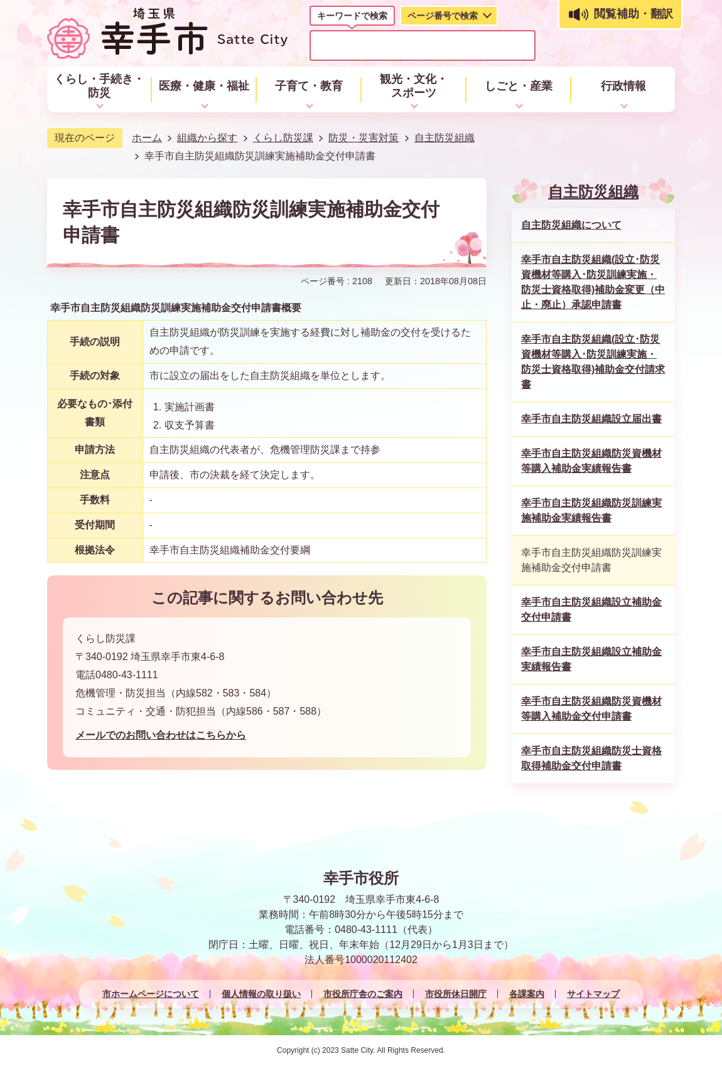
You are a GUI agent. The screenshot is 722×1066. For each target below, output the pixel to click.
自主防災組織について (571, 225)
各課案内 (526, 994)
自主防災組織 (444, 137)
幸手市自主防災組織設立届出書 (591, 418)
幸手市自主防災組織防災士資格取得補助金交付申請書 (591, 758)
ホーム (147, 137)
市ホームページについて (150, 994)
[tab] (352, 18)
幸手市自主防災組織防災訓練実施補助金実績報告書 (591, 510)
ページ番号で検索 (442, 16)
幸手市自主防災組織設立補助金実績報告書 (591, 659)
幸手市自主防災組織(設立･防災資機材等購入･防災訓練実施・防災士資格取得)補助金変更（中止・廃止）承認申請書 (593, 282)
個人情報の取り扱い (261, 994)
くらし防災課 (283, 137)
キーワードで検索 (352, 16)
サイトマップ (593, 994)
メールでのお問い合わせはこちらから (160, 735)
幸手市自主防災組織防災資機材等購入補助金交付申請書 (591, 709)
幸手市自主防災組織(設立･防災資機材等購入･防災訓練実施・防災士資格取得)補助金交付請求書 (593, 362)
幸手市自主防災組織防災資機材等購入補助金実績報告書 (591, 461)
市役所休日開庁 (456, 994)
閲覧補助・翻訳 (633, 14)
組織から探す (207, 137)
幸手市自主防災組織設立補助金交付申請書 (591, 609)
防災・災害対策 (363, 137)
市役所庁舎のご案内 (362, 994)
